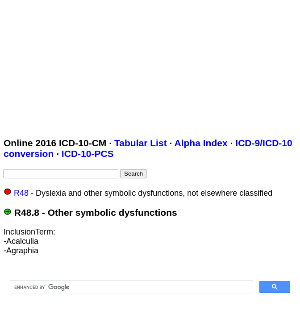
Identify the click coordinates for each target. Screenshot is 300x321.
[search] (130, 287)
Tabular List (140, 143)
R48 (21, 193)
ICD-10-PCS (88, 153)
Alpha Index (200, 143)
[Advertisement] (152, 66)
